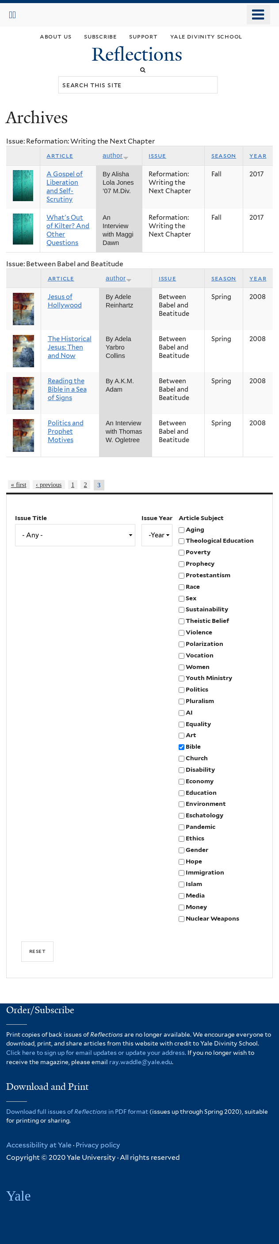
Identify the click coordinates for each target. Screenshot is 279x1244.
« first (19, 484)
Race (193, 586)
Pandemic (200, 826)
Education (201, 792)
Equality (198, 723)
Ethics (195, 838)
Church (197, 758)
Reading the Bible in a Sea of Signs (67, 389)
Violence (199, 632)
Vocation (200, 655)
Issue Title (31, 517)
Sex (191, 598)
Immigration (205, 872)
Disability (200, 769)
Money (196, 906)
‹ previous (49, 484)
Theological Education (220, 540)
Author (116, 155)
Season (223, 155)
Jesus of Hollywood (65, 301)
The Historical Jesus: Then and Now (70, 347)
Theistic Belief (207, 620)
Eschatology (204, 815)
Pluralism (200, 700)
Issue (157, 155)
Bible (193, 746)
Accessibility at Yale (39, 1145)
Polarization (204, 643)
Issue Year (156, 517)
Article (59, 155)
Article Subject (201, 517)
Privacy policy (98, 1145)
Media (195, 895)
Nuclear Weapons (212, 918)
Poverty (198, 552)
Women (198, 666)
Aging (195, 529)
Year (257, 155)
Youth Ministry (209, 677)
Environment (206, 803)
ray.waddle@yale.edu (140, 1061)
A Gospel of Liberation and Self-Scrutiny (64, 186)
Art (191, 735)
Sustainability (207, 609)
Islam (194, 883)
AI (189, 712)
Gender (197, 849)
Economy (200, 781)
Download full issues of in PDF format (77, 1111)
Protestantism (208, 575)
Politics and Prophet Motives (66, 431)
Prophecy (200, 563)
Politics (197, 689)
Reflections (139, 54)
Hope (194, 861)
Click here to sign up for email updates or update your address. (96, 1052)
